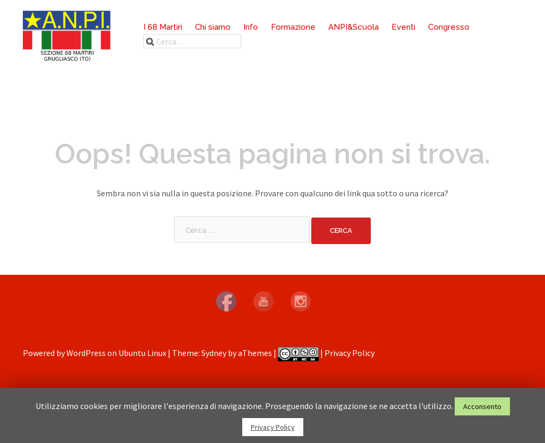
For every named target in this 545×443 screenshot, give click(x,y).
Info (250, 27)
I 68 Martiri (162, 27)
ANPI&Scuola (353, 27)
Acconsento (482, 406)
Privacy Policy (349, 353)
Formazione (293, 27)
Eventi (403, 27)
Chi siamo (213, 27)
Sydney (213, 353)
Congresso (449, 27)
